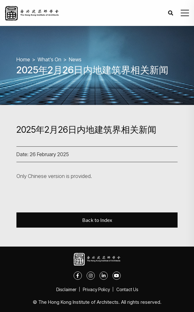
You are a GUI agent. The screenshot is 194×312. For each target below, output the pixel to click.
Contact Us (127, 289)
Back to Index (97, 220)
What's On (49, 59)
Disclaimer (66, 289)
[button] (185, 13)
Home (23, 59)
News (75, 59)
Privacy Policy (96, 289)
